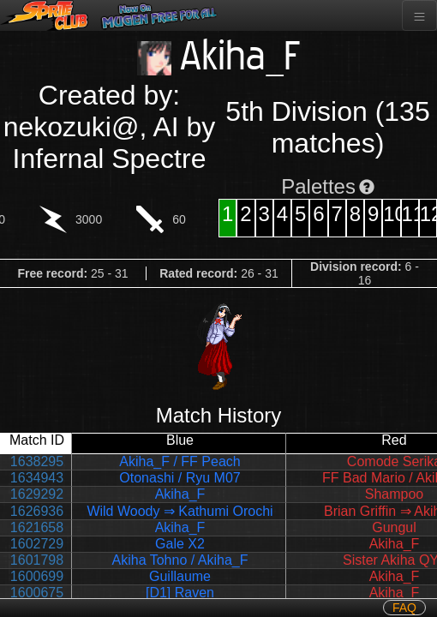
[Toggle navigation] (419, 15)
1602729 (36, 543)
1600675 (36, 592)
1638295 (36, 461)
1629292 (36, 494)
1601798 (36, 560)
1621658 (36, 527)
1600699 (36, 576)
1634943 (36, 477)
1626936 (36, 511)
